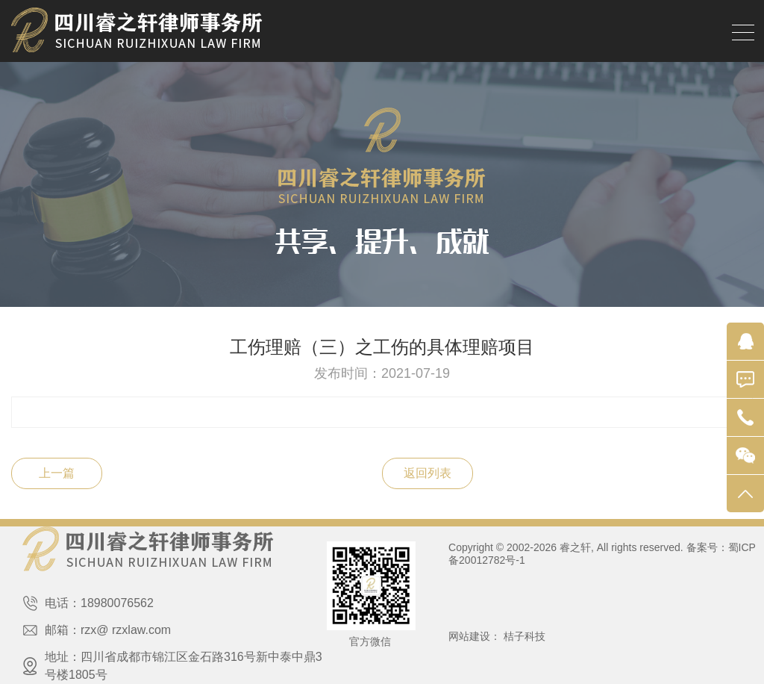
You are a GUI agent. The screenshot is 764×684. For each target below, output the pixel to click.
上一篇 (57, 473)
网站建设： (474, 636)
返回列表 (427, 473)
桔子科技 (524, 636)
